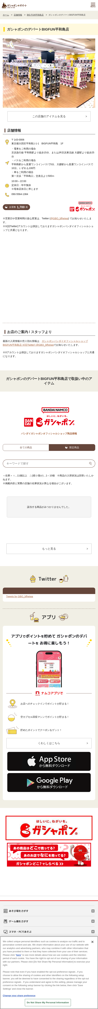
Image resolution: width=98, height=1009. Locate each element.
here (18, 955)
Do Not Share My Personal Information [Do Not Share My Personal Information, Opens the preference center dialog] (48, 1002)
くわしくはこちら (49, 743)
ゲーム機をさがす (18, 921)
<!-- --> (49, 275)
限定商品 (74, 447)
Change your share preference (19, 995)
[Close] (92, 942)
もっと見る (49, 548)
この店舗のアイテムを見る (49, 116)
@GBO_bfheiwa (59, 218)
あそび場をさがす (18, 911)
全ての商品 (26, 447)
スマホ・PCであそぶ (20, 931)
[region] (49, 972)
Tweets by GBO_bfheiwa (19, 596)
